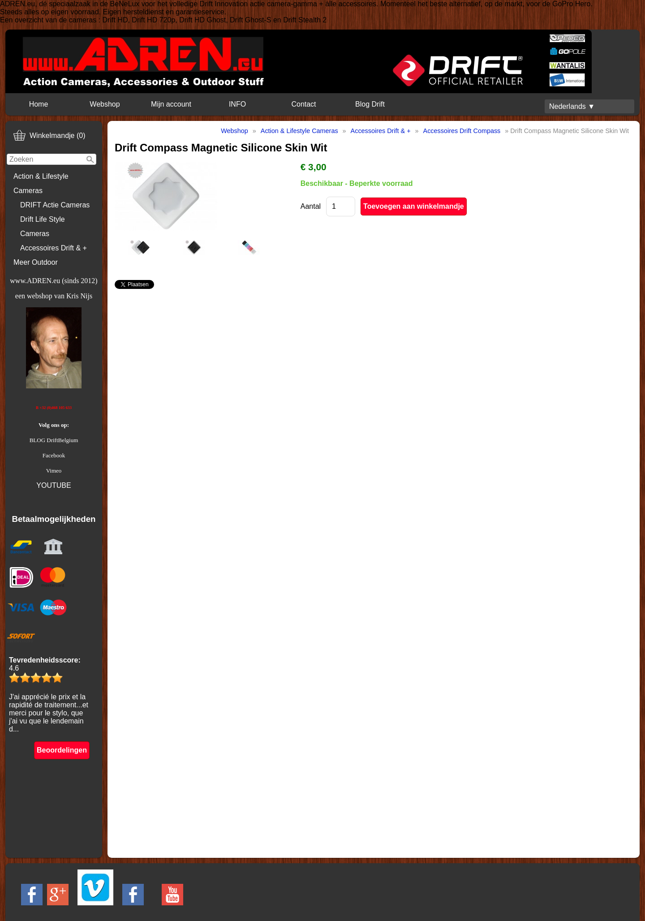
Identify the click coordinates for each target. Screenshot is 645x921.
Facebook (54, 455)
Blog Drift (370, 104)
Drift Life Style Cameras (42, 226)
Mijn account (171, 104)
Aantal (311, 206)
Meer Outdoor (35, 262)
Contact (303, 104)
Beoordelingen (62, 750)
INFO (237, 104)
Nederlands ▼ (572, 106)
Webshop (105, 104)
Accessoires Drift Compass (462, 130)
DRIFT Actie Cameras (55, 205)
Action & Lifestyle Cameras (41, 183)
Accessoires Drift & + (53, 248)
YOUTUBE (53, 485)
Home (38, 104)
